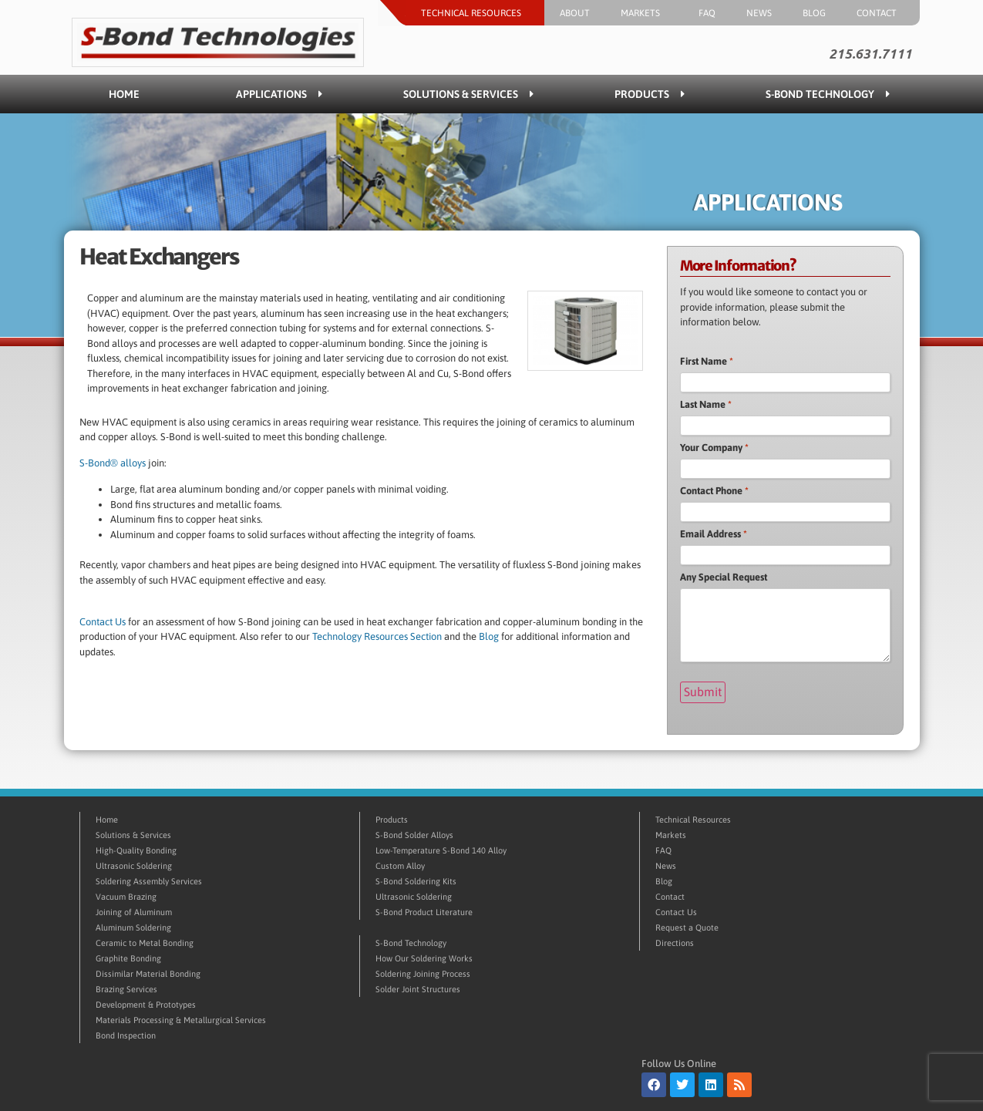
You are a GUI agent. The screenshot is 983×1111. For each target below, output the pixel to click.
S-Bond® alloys (112, 463)
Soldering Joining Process (422, 972)
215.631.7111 (870, 53)
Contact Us (102, 622)
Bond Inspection (126, 1034)
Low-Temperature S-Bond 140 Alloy (441, 848)
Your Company (714, 448)
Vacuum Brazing (126, 895)
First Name (706, 361)
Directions (674, 941)
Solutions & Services (468, 94)
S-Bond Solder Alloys (414, 833)
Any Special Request (723, 577)
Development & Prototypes (146, 1003)
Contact (880, 13)
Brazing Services (126, 987)
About (575, 13)
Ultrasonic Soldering (134, 864)
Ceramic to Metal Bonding (145, 941)
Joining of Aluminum (134, 910)
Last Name (706, 404)
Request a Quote (687, 926)
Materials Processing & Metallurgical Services (181, 1018)
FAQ (707, 13)
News (759, 13)
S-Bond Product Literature (424, 910)
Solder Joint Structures (417, 987)
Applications (279, 94)
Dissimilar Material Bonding (148, 972)
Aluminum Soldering (133, 926)
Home (124, 94)
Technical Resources (475, 13)
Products (649, 94)
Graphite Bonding (128, 956)
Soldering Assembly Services (149, 879)
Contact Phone (714, 491)
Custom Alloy (400, 864)
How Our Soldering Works (424, 956)
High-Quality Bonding (136, 848)
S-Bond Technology (828, 94)
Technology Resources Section (377, 636)
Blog (814, 13)
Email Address (713, 534)
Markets (644, 13)
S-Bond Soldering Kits (415, 879)
